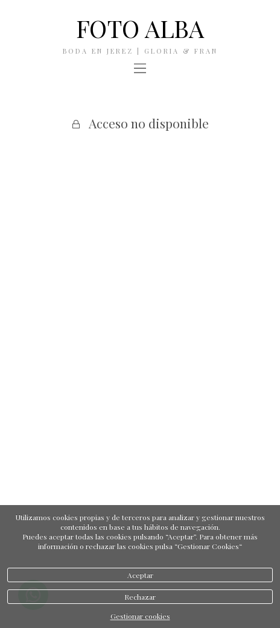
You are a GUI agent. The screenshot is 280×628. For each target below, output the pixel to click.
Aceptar (140, 575)
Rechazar (140, 596)
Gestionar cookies (140, 616)
